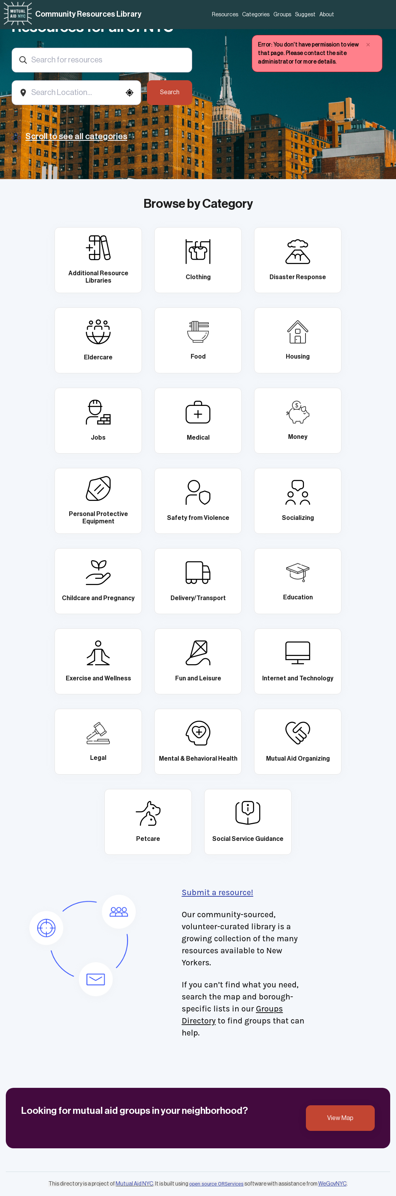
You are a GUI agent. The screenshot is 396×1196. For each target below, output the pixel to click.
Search (169, 92)
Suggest (305, 14)
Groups (282, 14)
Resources (225, 14)
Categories (256, 14)
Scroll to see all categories (76, 137)
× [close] (368, 45)
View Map (340, 1118)
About (326, 14)
